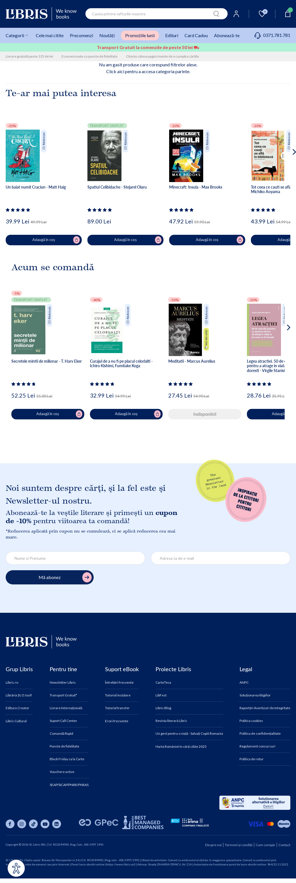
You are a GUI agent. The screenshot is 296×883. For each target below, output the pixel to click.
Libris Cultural (16, 721)
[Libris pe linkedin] (56, 823)
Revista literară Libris (171, 721)
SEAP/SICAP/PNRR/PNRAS (69, 785)
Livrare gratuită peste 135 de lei (29, 56)
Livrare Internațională (66, 708)
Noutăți (107, 35)
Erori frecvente (116, 721)
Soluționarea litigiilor (255, 695)
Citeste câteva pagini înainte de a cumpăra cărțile (162, 56)
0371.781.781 (272, 35)
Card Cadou (196, 35)
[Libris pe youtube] (45, 823)
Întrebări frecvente (119, 682)
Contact (284, 845)
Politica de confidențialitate (260, 733)
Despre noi (213, 845)
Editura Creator (17, 708)
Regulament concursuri (257, 746)
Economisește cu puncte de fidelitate (89, 56)
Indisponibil (204, 414)
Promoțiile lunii (140, 35)
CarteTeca (163, 682)
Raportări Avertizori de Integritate (265, 708)
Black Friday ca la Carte (67, 759)
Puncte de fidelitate (64, 746)
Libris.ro (12, 682)
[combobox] (156, 13)
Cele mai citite (50, 35)
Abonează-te (227, 35)
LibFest (161, 695)
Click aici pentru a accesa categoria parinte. (148, 71)
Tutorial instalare (118, 695)
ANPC (244, 682)
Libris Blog (163, 708)
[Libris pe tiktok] (33, 823)
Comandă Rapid (61, 733)
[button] (283, 174)
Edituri (171, 35)
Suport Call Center (63, 721)
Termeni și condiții (239, 845)
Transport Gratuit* (63, 695)
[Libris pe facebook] (10, 823)
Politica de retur (252, 759)
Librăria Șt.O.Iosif (19, 695)
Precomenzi (81, 35)
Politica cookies (251, 721)
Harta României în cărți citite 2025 (181, 746)
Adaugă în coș (56, 240)
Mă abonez (65, 577)
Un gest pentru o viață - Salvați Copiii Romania (189, 733)
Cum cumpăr (265, 845)
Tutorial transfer (117, 708)
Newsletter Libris (63, 682)
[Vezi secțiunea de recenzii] (19, 210)
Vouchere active (62, 772)
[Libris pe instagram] (21, 823)
